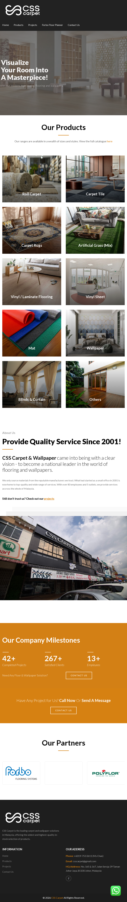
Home (5, 24)
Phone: (84, 855)
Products (18, 24)
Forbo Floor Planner (52, 24)
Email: (81, 861)
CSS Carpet (57, 897)
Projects (32, 24)
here (109, 141)
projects (49, 498)
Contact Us (74, 24)
